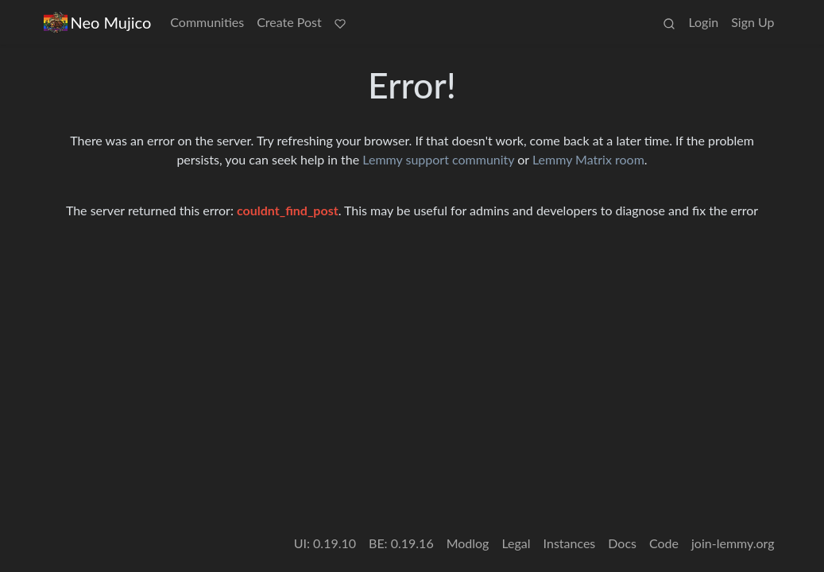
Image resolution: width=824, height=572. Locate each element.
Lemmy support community (438, 159)
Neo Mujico (98, 23)
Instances (570, 543)
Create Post (289, 21)
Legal (515, 543)
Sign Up (752, 21)
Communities (207, 21)
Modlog (468, 543)
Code (664, 543)
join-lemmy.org (732, 543)
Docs (622, 543)
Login (703, 21)
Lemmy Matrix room (588, 159)
